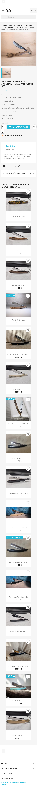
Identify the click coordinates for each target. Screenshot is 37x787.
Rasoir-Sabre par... (18, 458)
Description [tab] (10, 146)
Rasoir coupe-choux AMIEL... (18, 493)
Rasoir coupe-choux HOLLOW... (18, 424)
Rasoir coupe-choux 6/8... (18, 632)
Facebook (3, 1)
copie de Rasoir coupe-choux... (18, 355)
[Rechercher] (18, 17)
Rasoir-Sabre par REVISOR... (18, 562)
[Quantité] (3, 127)
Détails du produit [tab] (13, 150)
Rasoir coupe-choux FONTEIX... (18, 666)
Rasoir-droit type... (18, 216)
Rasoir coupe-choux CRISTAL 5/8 (18, 528)
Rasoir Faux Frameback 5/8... (18, 597)
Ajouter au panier (18, 127)
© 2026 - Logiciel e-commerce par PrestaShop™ (13, 783)
